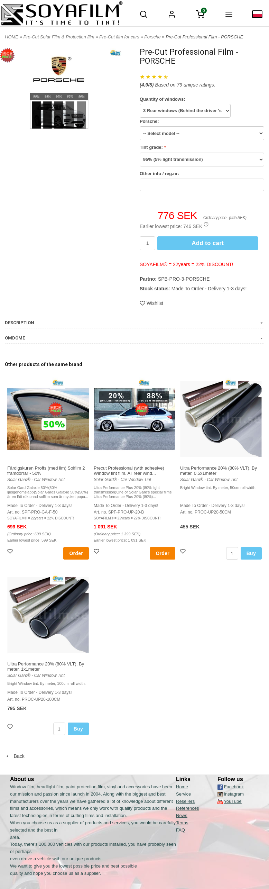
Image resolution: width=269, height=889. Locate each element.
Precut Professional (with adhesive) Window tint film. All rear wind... (129, 470)
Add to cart (208, 243)
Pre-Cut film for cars (119, 36)
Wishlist (151, 303)
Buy (251, 553)
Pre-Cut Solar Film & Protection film (59, 36)
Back (15, 756)
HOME (11, 36)
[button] (206, 224)
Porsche (153, 36)
